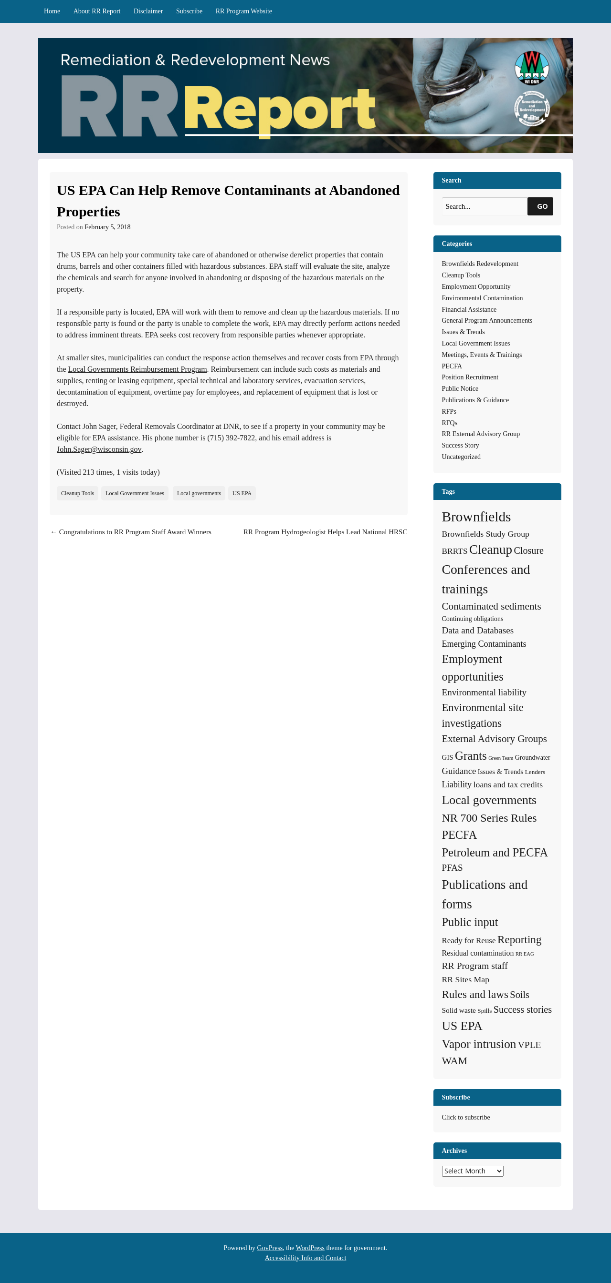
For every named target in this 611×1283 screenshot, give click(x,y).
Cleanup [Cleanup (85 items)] (490, 549)
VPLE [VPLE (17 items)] (529, 1045)
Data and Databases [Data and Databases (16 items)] (478, 630)
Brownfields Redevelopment (480, 263)
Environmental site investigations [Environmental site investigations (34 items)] (483, 716)
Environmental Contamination (482, 298)
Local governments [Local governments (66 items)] (489, 800)
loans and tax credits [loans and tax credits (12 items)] (508, 784)
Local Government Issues (134, 493)
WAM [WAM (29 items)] (455, 1061)
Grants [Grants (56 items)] (471, 755)
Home (52, 11)
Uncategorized (461, 456)
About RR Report (97, 11)
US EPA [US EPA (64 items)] (462, 1026)
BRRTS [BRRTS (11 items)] (455, 551)
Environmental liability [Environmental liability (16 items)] (484, 692)
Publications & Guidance (475, 400)
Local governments (199, 493)
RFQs (450, 423)
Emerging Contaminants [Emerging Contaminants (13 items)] (484, 644)
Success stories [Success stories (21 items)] (523, 1009)
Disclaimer (148, 11)
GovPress (270, 1248)
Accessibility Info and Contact (306, 1258)
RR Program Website (244, 11)
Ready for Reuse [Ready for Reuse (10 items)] (469, 940)
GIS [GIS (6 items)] (447, 757)
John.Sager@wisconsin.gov (99, 449)
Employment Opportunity (476, 286)
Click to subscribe (466, 1117)
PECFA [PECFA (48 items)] (459, 834)
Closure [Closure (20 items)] (529, 550)
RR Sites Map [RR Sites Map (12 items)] (466, 979)
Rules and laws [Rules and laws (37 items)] (475, 994)
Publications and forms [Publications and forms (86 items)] (485, 894)
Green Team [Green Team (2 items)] (500, 758)
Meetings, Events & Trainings (482, 354)
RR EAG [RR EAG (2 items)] (525, 954)
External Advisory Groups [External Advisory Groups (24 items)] (494, 738)
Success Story (460, 445)
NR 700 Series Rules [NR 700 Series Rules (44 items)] (489, 818)
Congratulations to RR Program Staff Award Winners (130, 532)
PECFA (452, 366)
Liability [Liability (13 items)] (457, 784)
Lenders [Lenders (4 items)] (535, 771)
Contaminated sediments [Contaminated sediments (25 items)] (491, 606)
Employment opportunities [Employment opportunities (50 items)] (473, 667)
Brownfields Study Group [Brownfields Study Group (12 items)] (485, 534)
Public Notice (460, 388)
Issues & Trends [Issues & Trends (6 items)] (500, 771)
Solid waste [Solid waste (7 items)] (459, 1010)
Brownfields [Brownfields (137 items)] (476, 516)
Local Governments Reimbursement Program (137, 369)
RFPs (449, 411)
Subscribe (189, 11)
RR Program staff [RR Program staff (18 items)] (475, 965)
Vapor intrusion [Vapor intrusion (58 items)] (479, 1044)
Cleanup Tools (77, 493)
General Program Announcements (487, 320)
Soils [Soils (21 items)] (519, 994)
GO (542, 206)
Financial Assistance (469, 309)
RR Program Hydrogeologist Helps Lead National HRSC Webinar (325, 537)
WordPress (310, 1248)
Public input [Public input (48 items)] (470, 922)
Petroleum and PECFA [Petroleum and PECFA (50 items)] (495, 852)
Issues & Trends (463, 332)
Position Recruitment (470, 377)
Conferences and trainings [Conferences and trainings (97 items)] (486, 579)
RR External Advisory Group (481, 434)
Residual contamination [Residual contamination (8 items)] (478, 953)
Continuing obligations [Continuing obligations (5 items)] (473, 618)
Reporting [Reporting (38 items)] (519, 939)
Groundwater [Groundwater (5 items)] (532, 757)
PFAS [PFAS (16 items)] (452, 868)
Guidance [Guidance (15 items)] (459, 771)
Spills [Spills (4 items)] (484, 1010)
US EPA (242, 493)
